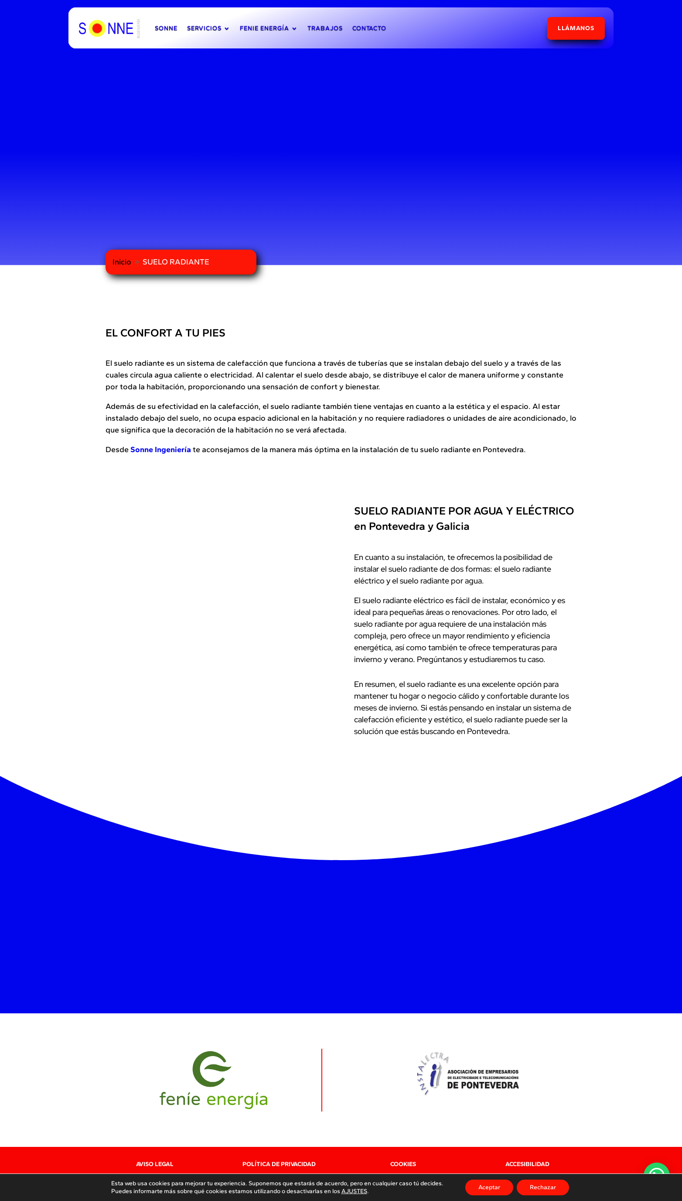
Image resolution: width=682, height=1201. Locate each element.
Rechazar (543, 1187)
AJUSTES (354, 1191)
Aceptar (489, 1187)
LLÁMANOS (576, 28)
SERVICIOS (204, 28)
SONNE (166, 28)
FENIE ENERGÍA (264, 28)
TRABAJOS (325, 28)
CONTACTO (369, 28)
